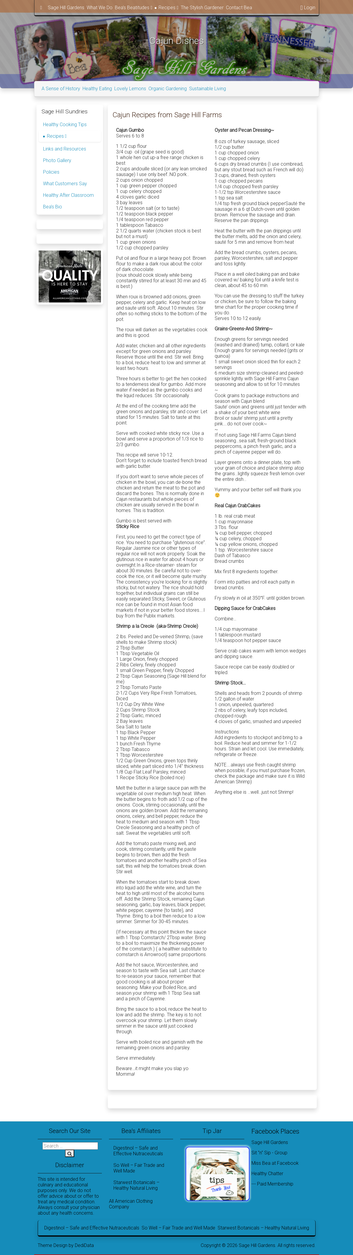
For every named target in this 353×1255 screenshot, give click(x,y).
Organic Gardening (167, 88)
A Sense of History (61, 88)
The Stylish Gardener (202, 7)
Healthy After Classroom (68, 195)
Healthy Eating (97, 88)
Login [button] (307, 7)
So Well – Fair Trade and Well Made (138, 1168)
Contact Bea (239, 7)
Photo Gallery (57, 160)
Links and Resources (64, 149)
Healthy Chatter (267, 1173)
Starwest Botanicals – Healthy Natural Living (136, 1185)
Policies (51, 172)
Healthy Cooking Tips (65, 124)
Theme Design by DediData (66, 1245)
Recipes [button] (168, 7)
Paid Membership (275, 1184)
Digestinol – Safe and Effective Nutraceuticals (138, 1150)
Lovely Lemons (130, 88)
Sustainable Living (207, 88)
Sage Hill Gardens (66, 7)
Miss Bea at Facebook (275, 1163)
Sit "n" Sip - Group (269, 1153)
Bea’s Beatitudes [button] (133, 7)
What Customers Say (65, 183)
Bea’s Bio (52, 207)
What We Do (100, 7)
